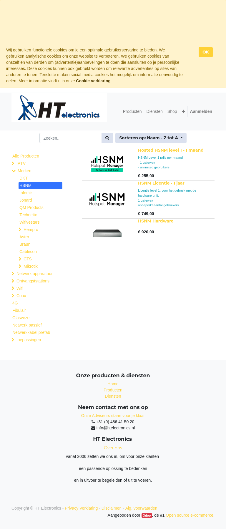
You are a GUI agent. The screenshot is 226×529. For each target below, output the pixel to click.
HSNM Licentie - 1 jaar (161, 183)
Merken (24, 170)
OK (205, 52)
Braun (24, 244)
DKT (23, 178)
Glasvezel (21, 317)
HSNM (25, 185)
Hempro (31, 229)
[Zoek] (107, 138)
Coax (21, 295)
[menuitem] (132, 111)
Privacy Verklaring (81, 508)
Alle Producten (25, 156)
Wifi (19, 288)
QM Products (31, 207)
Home (112, 383)
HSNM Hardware (156, 221)
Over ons (113, 448)
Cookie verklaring (93, 80)
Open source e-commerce (189, 515)
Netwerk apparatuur (34, 273)
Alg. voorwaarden (141, 508)
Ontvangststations (32, 281)
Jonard (25, 200)
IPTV (21, 163)
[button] (183, 111)
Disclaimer (112, 508)
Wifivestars (29, 222)
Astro (24, 237)
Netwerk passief (27, 325)
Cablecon (28, 251)
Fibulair (19, 310)
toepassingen (28, 339)
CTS (28, 259)
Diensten (113, 396)
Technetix (28, 214)
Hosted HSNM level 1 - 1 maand (171, 150)
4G (15, 303)
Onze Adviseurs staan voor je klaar (113, 415)
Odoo (147, 515)
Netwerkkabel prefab (31, 332)
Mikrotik (31, 266)
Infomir (25, 192)
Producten (113, 390)
